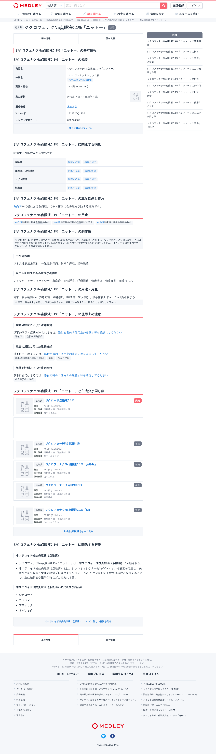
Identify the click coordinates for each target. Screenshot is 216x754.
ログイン (194, 5)
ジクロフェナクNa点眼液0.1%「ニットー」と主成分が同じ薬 (174, 115)
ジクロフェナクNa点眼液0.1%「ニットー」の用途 (173, 79)
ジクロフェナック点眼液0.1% (64, 485)
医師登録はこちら (123, 674)
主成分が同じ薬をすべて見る (78, 531)
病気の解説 (90, 162)
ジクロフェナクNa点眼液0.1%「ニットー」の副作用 (174, 85)
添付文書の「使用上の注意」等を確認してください (90, 332)
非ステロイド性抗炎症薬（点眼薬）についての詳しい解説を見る (78, 621)
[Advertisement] (79, 428)
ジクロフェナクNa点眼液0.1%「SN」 (69, 509)
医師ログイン (151, 674)
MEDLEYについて (68, 674)
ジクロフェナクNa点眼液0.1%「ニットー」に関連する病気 (174, 60)
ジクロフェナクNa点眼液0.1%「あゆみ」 (71, 464)
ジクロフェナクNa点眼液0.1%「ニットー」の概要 (173, 51)
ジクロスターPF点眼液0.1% (62, 443)
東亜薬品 (72, 106)
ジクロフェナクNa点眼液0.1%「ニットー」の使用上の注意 (174, 104)
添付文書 (110, 38)
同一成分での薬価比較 (80, 79)
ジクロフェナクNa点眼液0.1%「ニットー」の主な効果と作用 (174, 70)
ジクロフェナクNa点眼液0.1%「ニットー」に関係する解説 (174, 125)
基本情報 (45, 38)
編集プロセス (96, 674)
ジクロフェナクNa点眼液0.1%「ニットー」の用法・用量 (174, 94)
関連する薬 (74, 162)
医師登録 (178, 5)
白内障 (18, 206)
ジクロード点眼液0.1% (59, 400)
